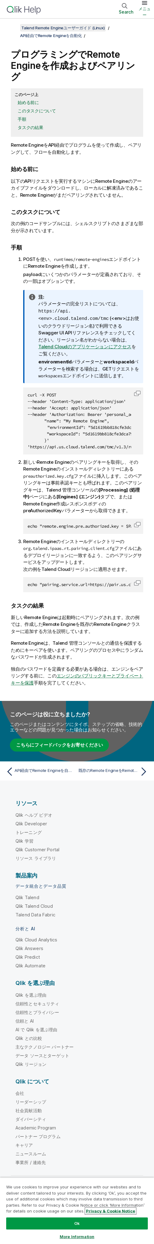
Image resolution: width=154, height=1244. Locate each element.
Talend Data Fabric (35, 914)
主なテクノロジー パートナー (44, 1046)
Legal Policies (79, 1209)
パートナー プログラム (38, 1135)
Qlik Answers (29, 947)
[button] (137, 392)
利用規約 (63, 1218)
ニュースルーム (30, 1153)
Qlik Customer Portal (37, 849)
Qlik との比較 (28, 1037)
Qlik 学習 (24, 840)
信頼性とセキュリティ (37, 1003)
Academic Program (35, 1127)
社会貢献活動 (28, 1109)
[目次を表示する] (12, 28)
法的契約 (23, 1209)
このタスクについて (37, 110)
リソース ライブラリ (35, 857)
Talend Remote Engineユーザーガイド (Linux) (63, 27)
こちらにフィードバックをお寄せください (59, 744)
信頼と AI (24, 1020)
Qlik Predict (27, 956)
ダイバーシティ (30, 1118)
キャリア (24, 1144)
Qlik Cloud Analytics (36, 939)
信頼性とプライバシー (37, 1011)
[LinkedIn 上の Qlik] (121, 1193)
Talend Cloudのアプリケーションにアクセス (84, 346)
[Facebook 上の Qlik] (132, 1193)
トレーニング (28, 831)
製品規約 (48, 1209)
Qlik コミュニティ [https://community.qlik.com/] (78, 1193)
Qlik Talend (27, 896)
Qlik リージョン (31, 1063)
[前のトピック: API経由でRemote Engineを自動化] (40, 771)
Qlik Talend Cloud (34, 905)
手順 (22, 119)
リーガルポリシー (30, 1218)
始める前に (28, 102)
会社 (19, 1092)
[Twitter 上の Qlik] (109, 1193)
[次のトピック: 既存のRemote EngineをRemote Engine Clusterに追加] (114, 771)
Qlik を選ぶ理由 (31, 994)
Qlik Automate (30, 965)
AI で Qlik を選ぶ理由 (36, 1029)
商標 (85, 1218)
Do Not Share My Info (119, 1218)
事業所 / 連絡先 (30, 1161)
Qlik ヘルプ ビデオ (33, 814)
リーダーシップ (30, 1101)
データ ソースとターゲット (42, 1055)
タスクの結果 (30, 127)
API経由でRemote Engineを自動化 (51, 35)
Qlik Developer (31, 823)
